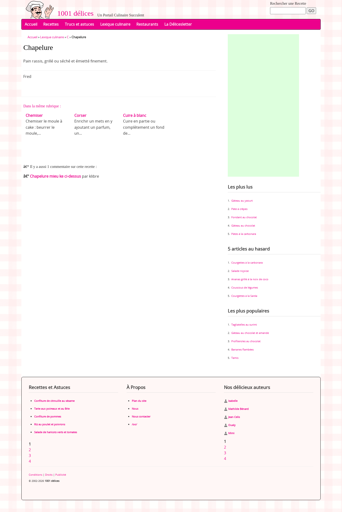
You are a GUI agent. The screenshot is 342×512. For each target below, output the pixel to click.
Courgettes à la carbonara (247, 262)
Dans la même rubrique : (42, 106)
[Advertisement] (263, 105)
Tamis (234, 358)
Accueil (31, 24)
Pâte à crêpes (239, 209)
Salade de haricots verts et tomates (55, 432)
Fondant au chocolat (244, 217)
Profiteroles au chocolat (246, 341)
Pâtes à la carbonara (243, 234)
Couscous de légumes (244, 287)
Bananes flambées (242, 349)
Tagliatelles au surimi (244, 324)
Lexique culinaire (115, 24)
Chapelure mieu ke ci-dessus (55, 176)
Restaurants (147, 24)
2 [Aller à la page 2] (30, 449)
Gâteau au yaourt (242, 200)
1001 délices (74, 13)
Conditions (35, 474)
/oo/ (134, 424)
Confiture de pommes (47, 416)
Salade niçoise (240, 271)
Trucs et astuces (79, 24)
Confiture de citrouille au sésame (54, 401)
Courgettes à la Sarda (244, 296)
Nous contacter (141, 416)
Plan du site (139, 401)
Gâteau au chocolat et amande (250, 333)
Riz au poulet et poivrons (49, 424)
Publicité (60, 474)
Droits (48, 474)
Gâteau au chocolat (243, 225)
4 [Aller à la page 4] (30, 461)
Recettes (51, 24)
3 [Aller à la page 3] (30, 455)
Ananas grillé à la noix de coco (249, 279)
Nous (135, 408)
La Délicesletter (178, 24)
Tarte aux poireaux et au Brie (52, 408)
